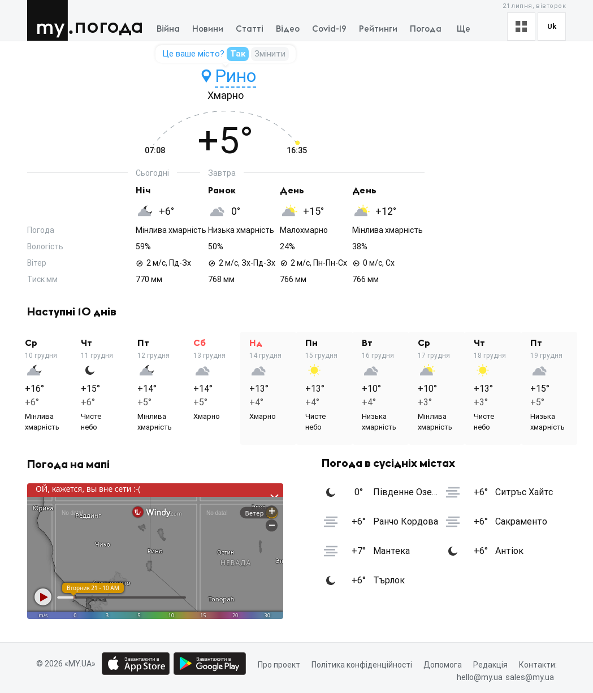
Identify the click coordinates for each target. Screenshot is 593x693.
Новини (207, 29)
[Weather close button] (155, 551)
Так (237, 54)
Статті (249, 29)
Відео (288, 29)
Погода (109, 27)
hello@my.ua (480, 677)
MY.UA (50, 20)
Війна (168, 29)
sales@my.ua (529, 677)
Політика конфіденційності (361, 664)
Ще (463, 29)
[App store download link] (135, 663)
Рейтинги (378, 29)
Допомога (442, 664)
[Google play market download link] (209, 663)
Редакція (490, 664)
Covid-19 (329, 29)
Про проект (279, 664)
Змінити (269, 54)
